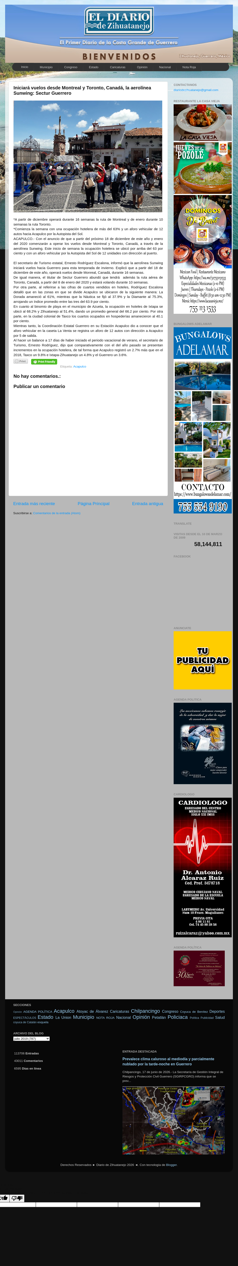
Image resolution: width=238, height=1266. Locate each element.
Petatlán (159, 1017)
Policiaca (178, 1017)
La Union (63, 1017)
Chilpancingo (145, 1011)
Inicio (24, 67)
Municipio (46, 67)
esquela (42, 1022)
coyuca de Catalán (25, 1022)
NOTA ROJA (105, 1018)
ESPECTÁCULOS (24, 1018)
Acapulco (79, 366)
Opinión (17, 1011)
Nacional (165, 67)
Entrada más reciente (34, 503)
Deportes (217, 1011)
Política (194, 1018)
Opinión (142, 67)
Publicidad (207, 1018)
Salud (220, 1017)
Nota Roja (189, 67)
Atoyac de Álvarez (92, 1011)
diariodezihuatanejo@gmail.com (196, 90)
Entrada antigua (147, 503)
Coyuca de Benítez (194, 1011)
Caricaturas (117, 67)
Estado (93, 67)
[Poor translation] (17, 1198)
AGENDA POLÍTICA (37, 1011)
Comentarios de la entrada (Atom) (56, 513)
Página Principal (93, 503)
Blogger (171, 1165)
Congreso (70, 67)
